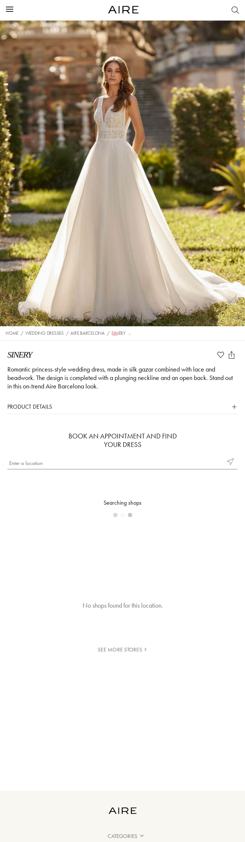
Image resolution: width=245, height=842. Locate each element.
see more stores (122, 649)
